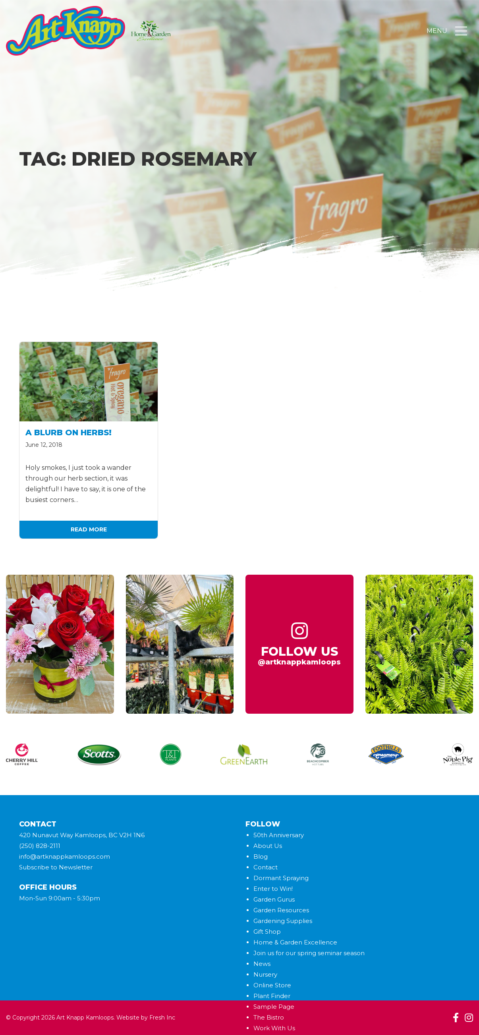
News (261, 963)
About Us (267, 846)
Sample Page (273, 1006)
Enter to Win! (273, 888)
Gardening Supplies (282, 921)
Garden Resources (281, 910)
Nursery (265, 974)
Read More (89, 529)
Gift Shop (267, 931)
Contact (265, 867)
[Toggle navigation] (461, 31)
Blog (260, 856)
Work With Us (274, 1028)
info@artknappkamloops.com (64, 856)
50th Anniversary (278, 835)
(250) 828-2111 (39, 846)
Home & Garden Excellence (295, 942)
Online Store (272, 985)
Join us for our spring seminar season (309, 953)
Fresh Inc (162, 1017)
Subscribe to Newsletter (56, 867)
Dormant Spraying (281, 878)
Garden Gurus (274, 899)
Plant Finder (271, 996)
